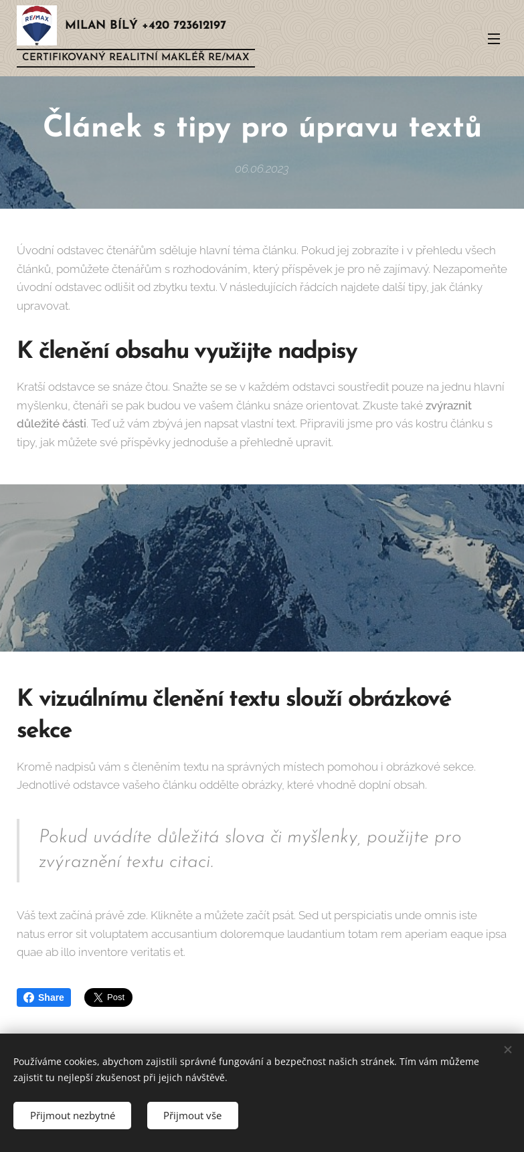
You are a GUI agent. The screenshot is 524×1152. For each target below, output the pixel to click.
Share (43, 997)
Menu (494, 38)
